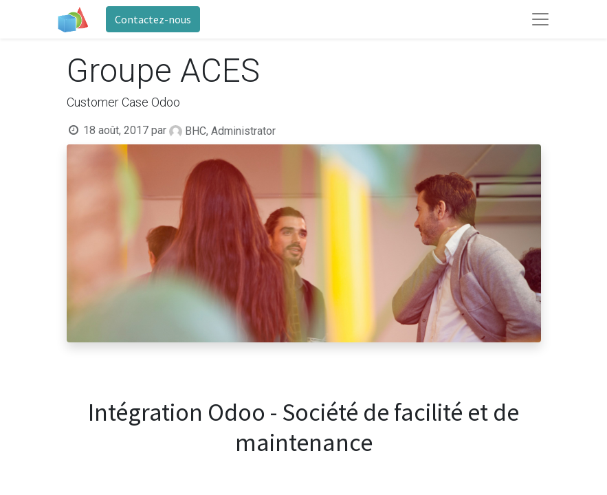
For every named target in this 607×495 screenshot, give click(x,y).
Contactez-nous (153, 19)
